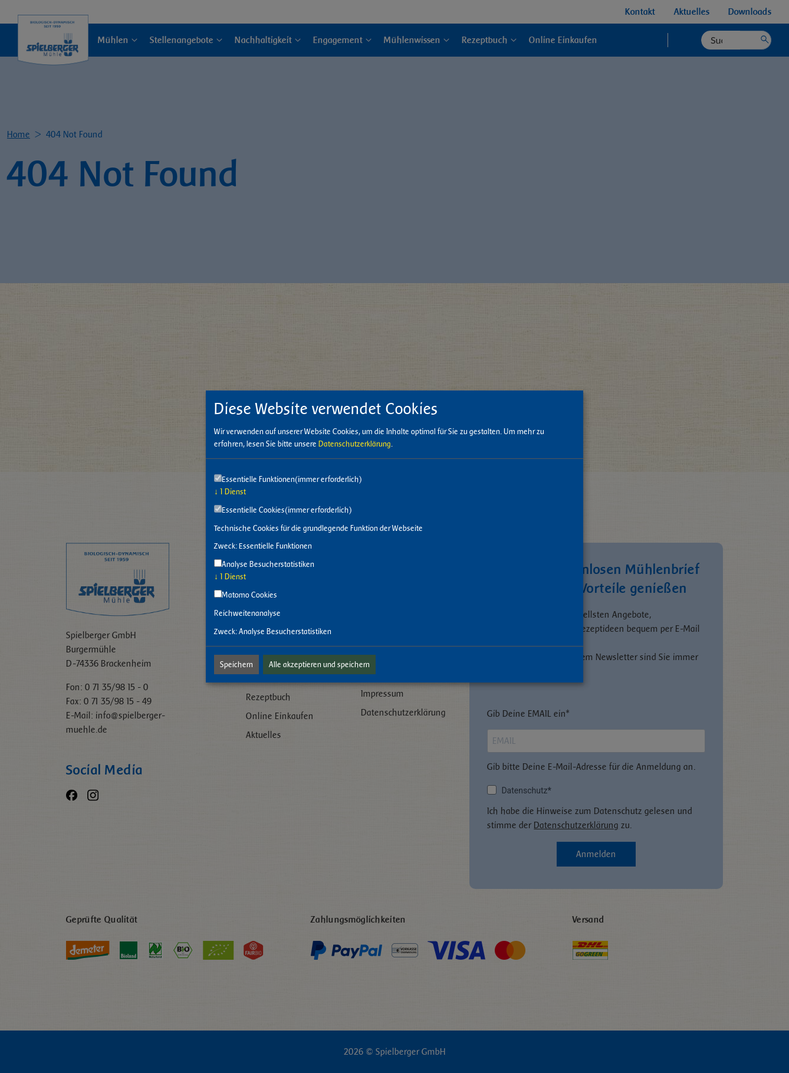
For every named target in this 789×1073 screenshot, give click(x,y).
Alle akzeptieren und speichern (319, 664)
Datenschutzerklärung (354, 443)
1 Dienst (230, 491)
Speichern (236, 664)
